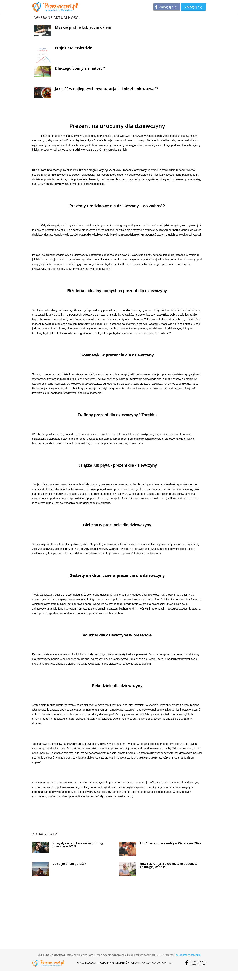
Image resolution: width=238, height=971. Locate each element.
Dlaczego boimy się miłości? (80, 68)
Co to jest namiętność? (69, 864)
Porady (146, 962)
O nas (80, 962)
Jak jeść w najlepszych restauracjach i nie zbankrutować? (106, 88)
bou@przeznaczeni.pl (188, 954)
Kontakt (167, 962)
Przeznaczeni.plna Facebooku (197, 963)
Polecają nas (106, 962)
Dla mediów (122, 962)
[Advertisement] (117, 823)
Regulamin (91, 962)
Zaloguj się (167, 7)
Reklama (135, 962)
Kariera (156, 962)
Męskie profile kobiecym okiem (83, 27)
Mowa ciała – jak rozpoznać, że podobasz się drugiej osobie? (168, 865)
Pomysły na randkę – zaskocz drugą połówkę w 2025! (78, 845)
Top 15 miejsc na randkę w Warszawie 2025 (170, 843)
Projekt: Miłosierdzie (73, 47)
